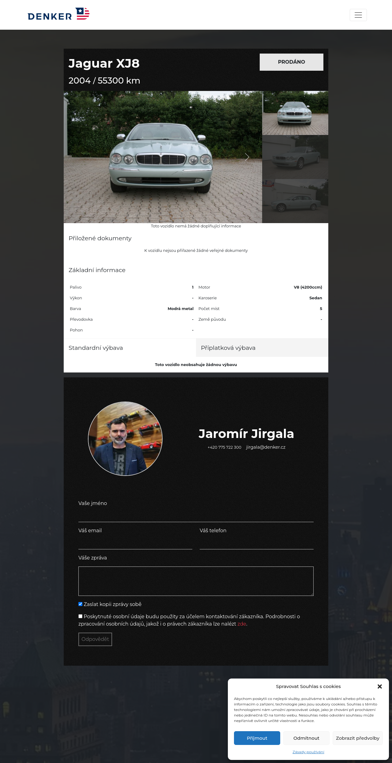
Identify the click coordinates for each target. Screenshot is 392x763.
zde (241, 624)
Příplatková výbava (228, 347)
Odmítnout (306, 738)
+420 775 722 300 (224, 447)
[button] (380, 686)
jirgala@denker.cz (265, 447)
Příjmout (257, 738)
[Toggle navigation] (358, 15)
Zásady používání (308, 752)
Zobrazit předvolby (357, 738)
